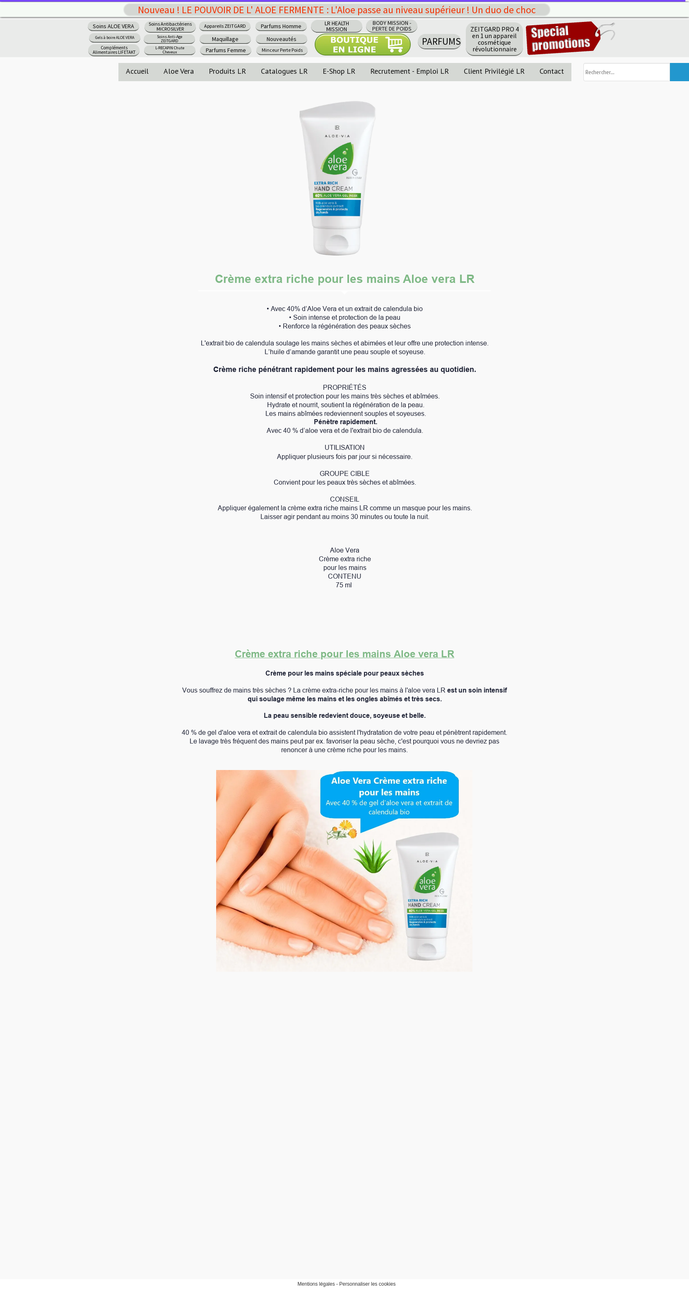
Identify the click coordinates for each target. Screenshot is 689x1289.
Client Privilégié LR (494, 71)
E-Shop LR (339, 71)
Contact (552, 71)
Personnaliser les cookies (367, 1284)
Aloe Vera (179, 71)
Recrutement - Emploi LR (409, 71)
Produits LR (227, 71)
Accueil (137, 71)
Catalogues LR (284, 71)
